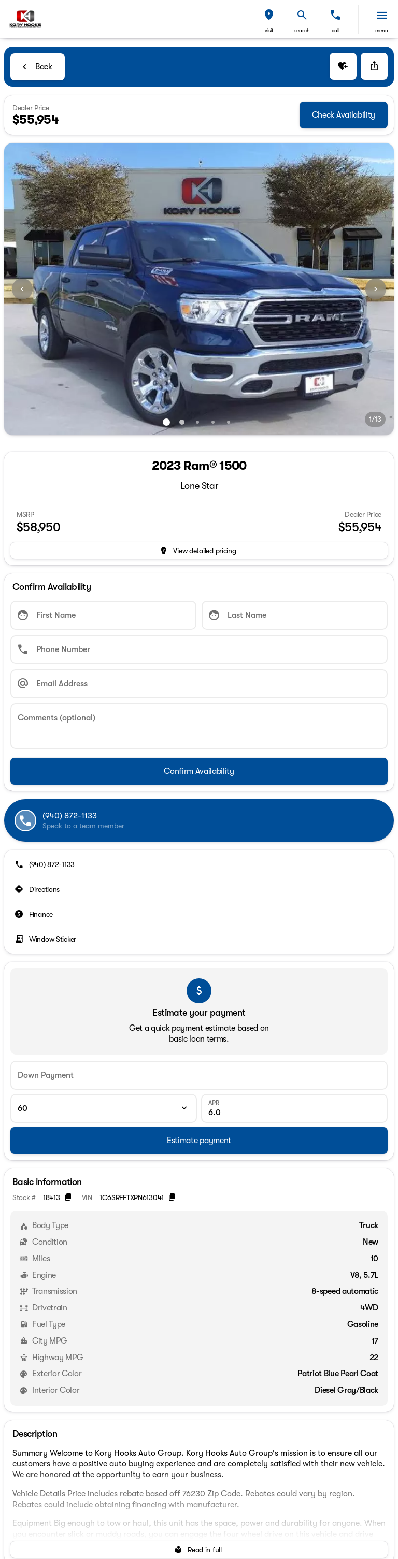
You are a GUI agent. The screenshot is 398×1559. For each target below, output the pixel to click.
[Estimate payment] (199, 1140)
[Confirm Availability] (199, 771)
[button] (269, 19)
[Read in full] (199, 1549)
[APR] (294, 1108)
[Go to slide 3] (197, 422)
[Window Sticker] (46, 939)
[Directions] (38, 889)
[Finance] (34, 914)
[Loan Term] (103, 1108)
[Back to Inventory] (37, 66)
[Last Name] (295, 615)
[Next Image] (375, 289)
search (302, 30)
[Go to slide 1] (166, 422)
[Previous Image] (22, 289)
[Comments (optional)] (199, 726)
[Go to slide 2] (182, 422)
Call (335, 30)
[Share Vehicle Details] (374, 66)
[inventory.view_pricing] (199, 550)
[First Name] (103, 615)
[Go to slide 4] (213, 422)
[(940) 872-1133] (45, 864)
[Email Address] (199, 683)
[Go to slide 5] (228, 422)
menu (381, 30)
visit (269, 30)
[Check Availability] (344, 115)
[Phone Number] (199, 649)
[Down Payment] (199, 1075)
